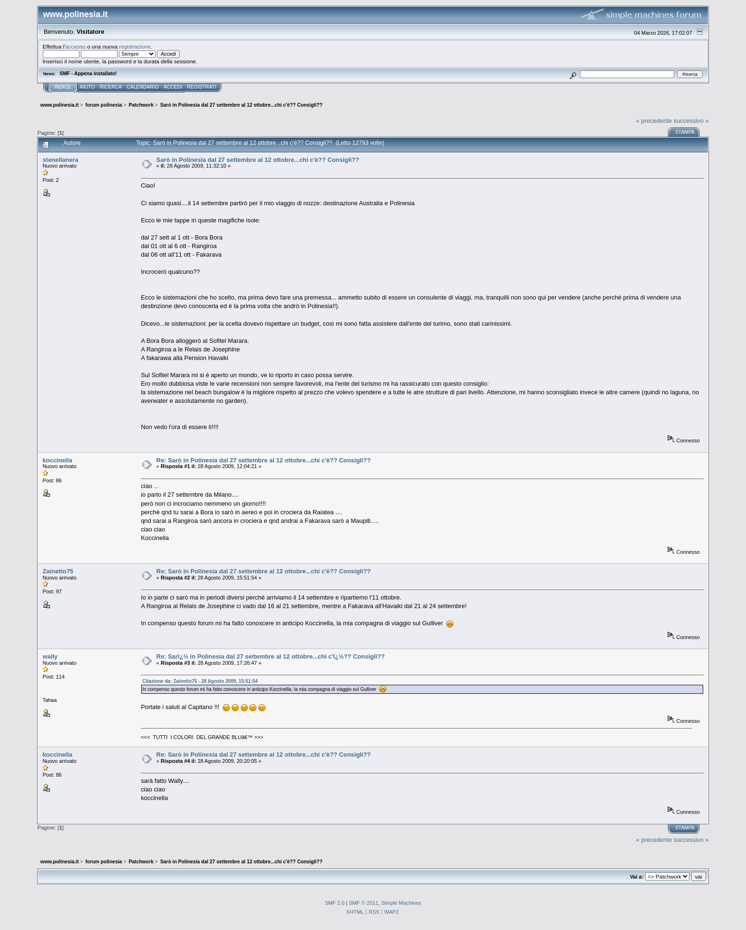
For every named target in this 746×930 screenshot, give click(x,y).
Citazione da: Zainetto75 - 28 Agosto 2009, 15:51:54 (199, 681)
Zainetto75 (57, 571)
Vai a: (637, 877)
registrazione (134, 46)
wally (50, 656)
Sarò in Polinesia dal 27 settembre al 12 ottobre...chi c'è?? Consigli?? (258, 159)
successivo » (691, 120)
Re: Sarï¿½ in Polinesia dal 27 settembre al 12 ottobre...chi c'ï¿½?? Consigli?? (271, 656)
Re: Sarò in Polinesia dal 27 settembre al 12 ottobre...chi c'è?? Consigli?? (264, 460)
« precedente (654, 120)
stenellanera (60, 159)
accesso (75, 46)
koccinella (57, 460)
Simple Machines (401, 903)
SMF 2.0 (334, 903)
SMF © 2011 (363, 903)
